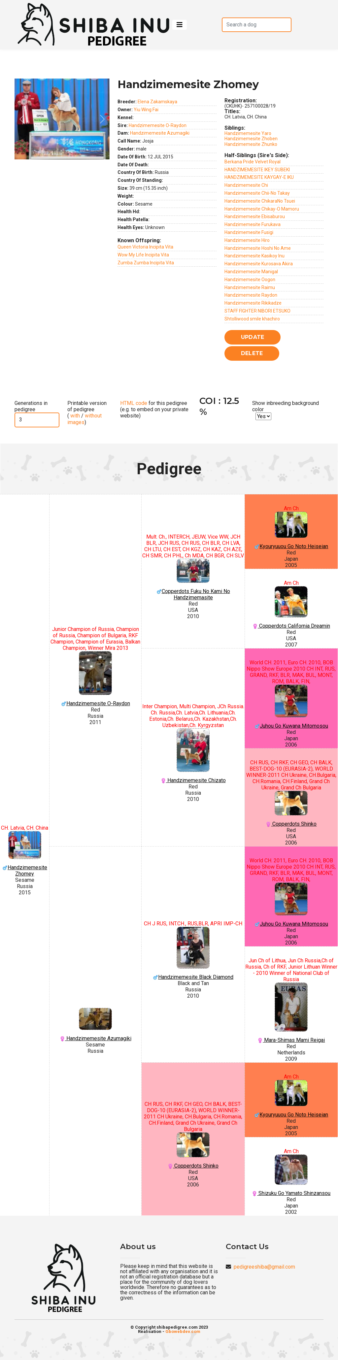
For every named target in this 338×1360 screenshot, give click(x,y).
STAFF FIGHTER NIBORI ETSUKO (257, 311)
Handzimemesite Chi (246, 185)
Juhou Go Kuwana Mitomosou (291, 706)
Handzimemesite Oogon (249, 279)
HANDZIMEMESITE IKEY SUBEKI (257, 169)
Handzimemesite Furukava (252, 224)
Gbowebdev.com (182, 1331)
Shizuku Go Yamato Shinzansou (291, 1175)
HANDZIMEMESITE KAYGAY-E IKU (259, 177)
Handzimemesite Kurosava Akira (258, 263)
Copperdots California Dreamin (291, 607)
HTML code (133, 403)
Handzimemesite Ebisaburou (254, 216)
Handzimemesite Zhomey (25, 854)
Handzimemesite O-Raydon (157, 125)
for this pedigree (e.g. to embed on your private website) (154, 409)
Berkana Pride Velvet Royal (252, 161)
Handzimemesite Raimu (249, 287)
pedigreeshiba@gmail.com (264, 1267)
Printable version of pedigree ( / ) (87, 412)
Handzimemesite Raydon (250, 295)
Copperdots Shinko (291, 809)
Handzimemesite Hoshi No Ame (257, 248)
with (74, 416)
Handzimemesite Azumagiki (159, 133)
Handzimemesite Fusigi (248, 232)
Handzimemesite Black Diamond (193, 953)
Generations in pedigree (31, 406)
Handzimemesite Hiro (247, 240)
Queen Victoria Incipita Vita (145, 246)
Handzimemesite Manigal (251, 271)
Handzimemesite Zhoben (251, 138)
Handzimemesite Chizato (193, 755)
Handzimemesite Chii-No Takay (257, 193)
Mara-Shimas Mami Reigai (291, 1012)
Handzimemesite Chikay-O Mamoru (261, 209)
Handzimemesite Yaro (247, 133)
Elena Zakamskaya (157, 101)
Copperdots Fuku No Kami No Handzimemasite (193, 580)
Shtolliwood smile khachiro (252, 318)
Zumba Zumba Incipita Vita (146, 262)
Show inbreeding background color (285, 406)
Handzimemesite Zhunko (250, 144)
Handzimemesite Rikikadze (253, 303)
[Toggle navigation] (179, 25)
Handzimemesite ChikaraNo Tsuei (259, 201)
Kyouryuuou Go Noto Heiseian (291, 530)
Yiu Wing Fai (146, 109)
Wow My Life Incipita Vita (143, 254)
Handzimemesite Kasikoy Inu (254, 255)
